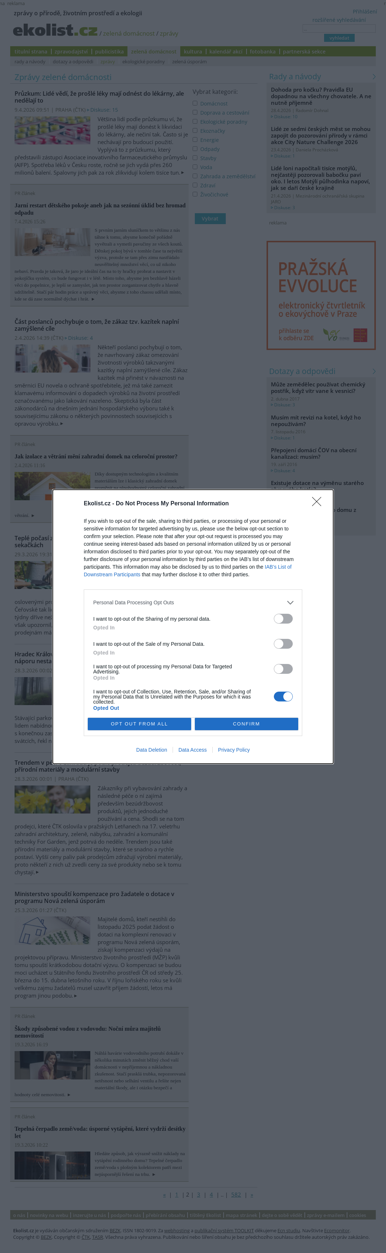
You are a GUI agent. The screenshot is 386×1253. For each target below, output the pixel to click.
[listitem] (193, 602)
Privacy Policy (234, 750)
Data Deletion (151, 750)
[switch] (283, 619)
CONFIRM (246, 724)
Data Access (192, 750)
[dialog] (193, 627)
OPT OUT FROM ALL (139, 724)
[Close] (319, 504)
